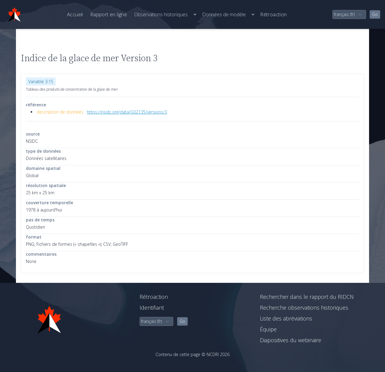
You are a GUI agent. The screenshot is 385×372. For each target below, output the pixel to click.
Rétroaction (273, 14)
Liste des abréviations (286, 318)
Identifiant (152, 307)
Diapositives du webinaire (290, 340)
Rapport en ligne (108, 14)
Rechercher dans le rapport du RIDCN (307, 296)
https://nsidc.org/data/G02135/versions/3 (127, 112)
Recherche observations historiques (304, 307)
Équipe (268, 329)
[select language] (349, 14)
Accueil (75, 14)
